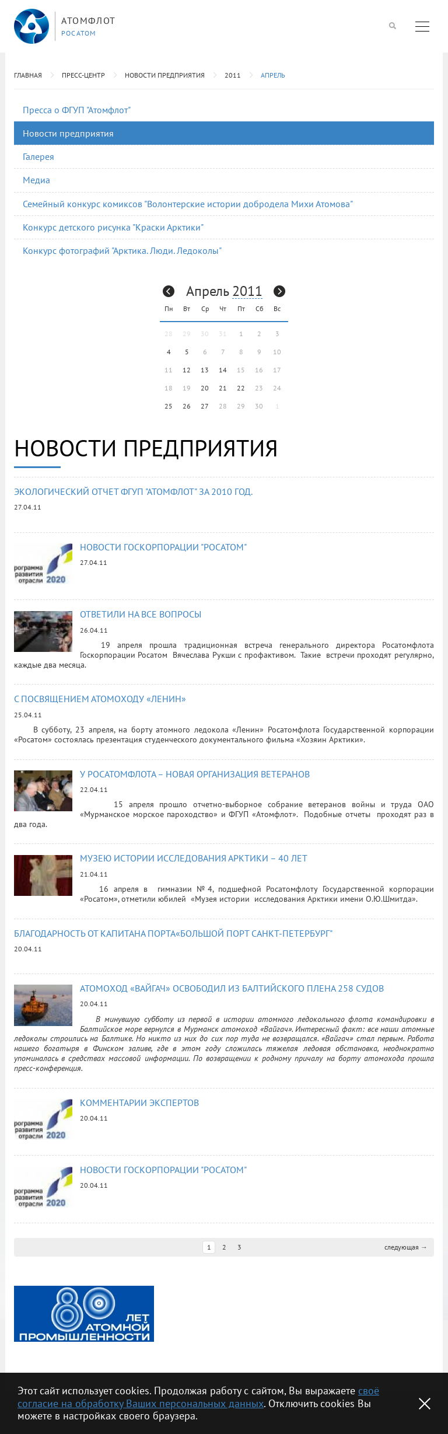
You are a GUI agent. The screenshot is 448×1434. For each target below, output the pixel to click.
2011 (233, 75)
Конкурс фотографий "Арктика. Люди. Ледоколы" (122, 250)
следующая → (406, 1244)
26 (187, 406)
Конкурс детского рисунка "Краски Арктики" (113, 227)
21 (223, 387)
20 (205, 387)
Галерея (38, 156)
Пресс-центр (83, 75)
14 (223, 369)
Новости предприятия (165, 75)
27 (205, 406)
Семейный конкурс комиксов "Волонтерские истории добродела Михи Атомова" (188, 204)
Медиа (36, 180)
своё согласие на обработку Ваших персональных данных (198, 1397)
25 (168, 406)
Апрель (273, 75)
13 (205, 369)
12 (187, 369)
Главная (28, 75)
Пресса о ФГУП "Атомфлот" (77, 110)
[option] (84, 1311)
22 (241, 387)
